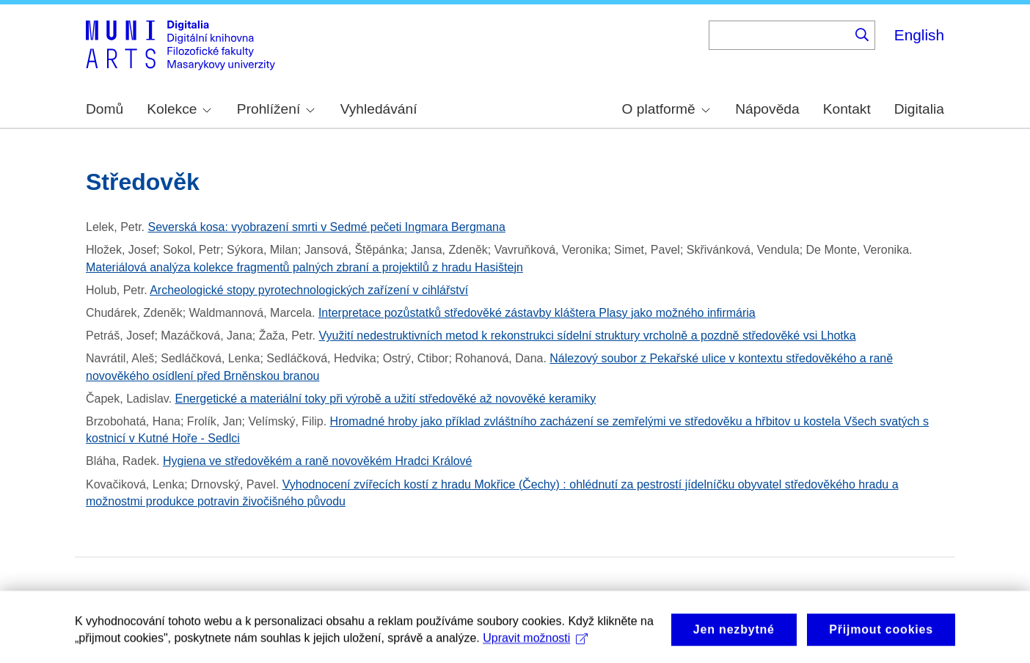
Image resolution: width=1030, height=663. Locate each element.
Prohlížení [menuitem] (276, 109)
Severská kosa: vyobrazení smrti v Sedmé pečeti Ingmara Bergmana (326, 227)
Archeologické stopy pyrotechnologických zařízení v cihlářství (309, 290)
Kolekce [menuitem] (179, 109)
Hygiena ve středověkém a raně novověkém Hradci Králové (317, 461)
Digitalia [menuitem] (919, 109)
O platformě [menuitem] (666, 109)
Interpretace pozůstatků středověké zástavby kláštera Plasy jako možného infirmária (537, 313)
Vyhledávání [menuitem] (378, 109)
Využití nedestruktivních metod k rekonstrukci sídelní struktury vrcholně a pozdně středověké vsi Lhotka (586, 335)
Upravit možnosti (535, 643)
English (919, 34)
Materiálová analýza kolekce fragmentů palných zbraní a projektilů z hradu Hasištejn (304, 267)
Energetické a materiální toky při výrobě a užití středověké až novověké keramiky (385, 398)
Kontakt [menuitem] (847, 109)
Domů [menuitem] (104, 109)
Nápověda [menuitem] (767, 109)
